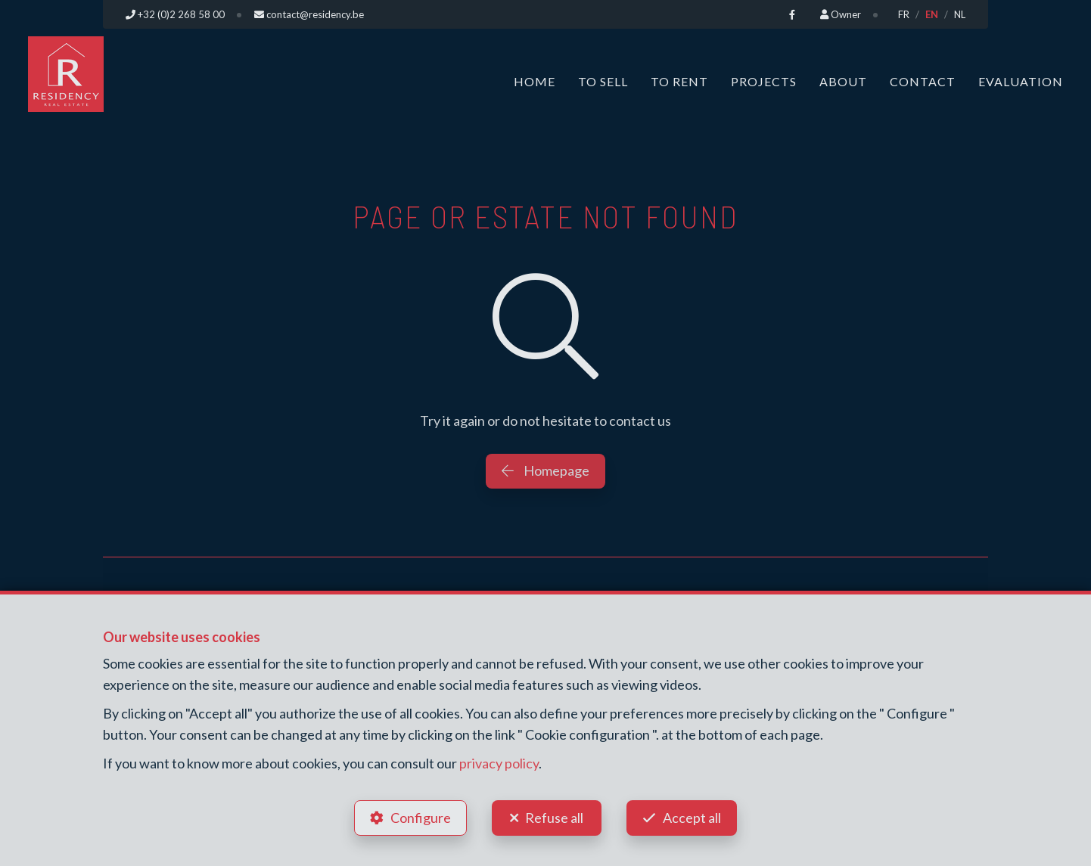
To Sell (603, 81)
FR (903, 14)
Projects (764, 81)
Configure (420, 817)
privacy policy (499, 763)
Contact (923, 81)
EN (931, 14)
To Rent (679, 81)
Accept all (692, 817)
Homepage (545, 470)
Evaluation (1020, 81)
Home (534, 81)
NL (959, 14)
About (843, 81)
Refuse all (554, 817)
